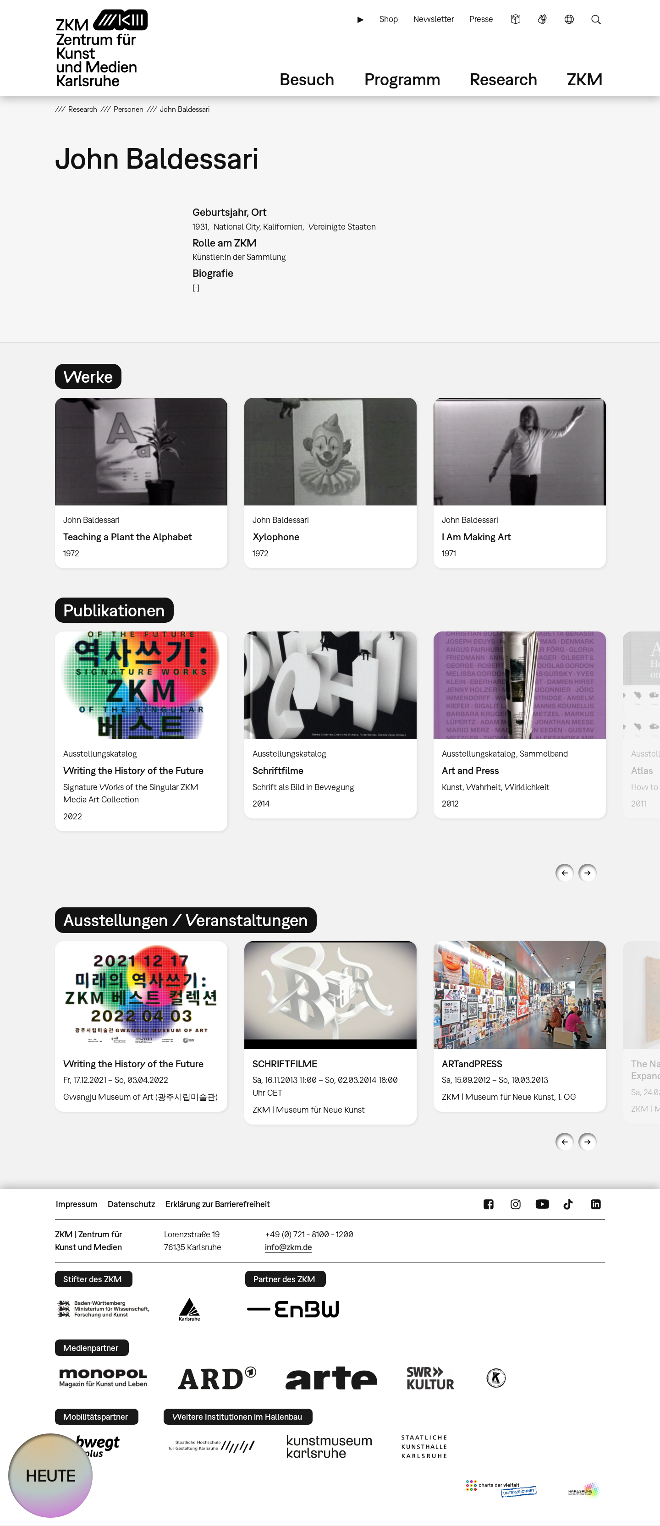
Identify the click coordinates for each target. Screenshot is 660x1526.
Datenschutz (131, 1204)
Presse (481, 19)
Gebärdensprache (542, 19)
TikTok (569, 1204)
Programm (402, 79)
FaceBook (488, 1204)
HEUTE (51, 1475)
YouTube (542, 1204)
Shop (389, 19)
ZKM (585, 79)
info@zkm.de (288, 1247)
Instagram (515, 1204)
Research (504, 79)
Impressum (77, 1204)
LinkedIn (596, 1204)
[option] (141, 483)
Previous (565, 873)
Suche (596, 19)
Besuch (307, 79)
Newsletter (433, 19)
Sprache (569, 19)
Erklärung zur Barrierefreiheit (217, 1204)
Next (587, 873)
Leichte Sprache (515, 19)
